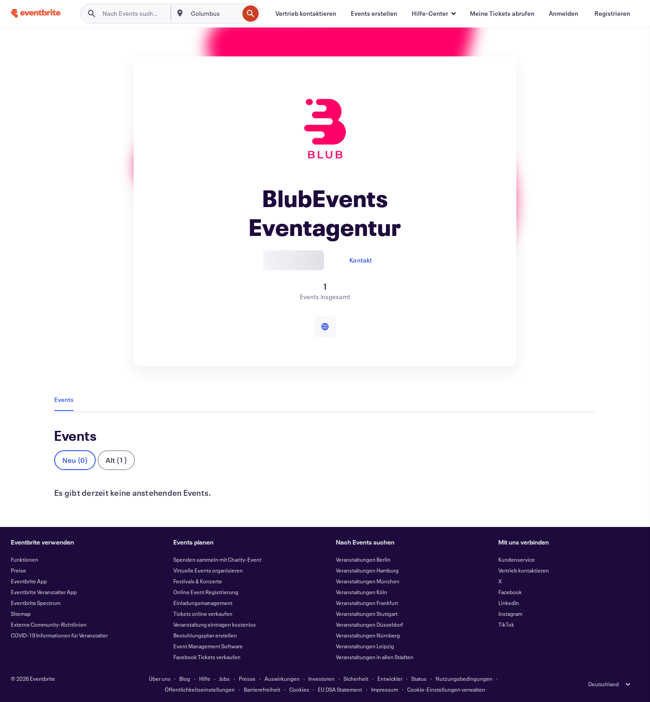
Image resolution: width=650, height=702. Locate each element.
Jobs (224, 678)
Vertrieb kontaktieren (523, 570)
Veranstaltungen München (367, 581)
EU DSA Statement (340, 689)
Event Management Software (208, 646)
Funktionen (24, 559)
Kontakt (360, 260)
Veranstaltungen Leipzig (365, 646)
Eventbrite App (29, 581)
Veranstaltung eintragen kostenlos (214, 624)
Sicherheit (356, 678)
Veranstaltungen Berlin (363, 559)
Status (419, 678)
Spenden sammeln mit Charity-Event (217, 559)
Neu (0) (75, 460)
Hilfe (204, 678)
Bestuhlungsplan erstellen (205, 635)
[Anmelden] (563, 14)
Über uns (160, 678)
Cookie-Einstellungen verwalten (446, 689)
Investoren (321, 678)
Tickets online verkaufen (202, 613)
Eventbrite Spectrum (35, 602)
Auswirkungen (282, 678)
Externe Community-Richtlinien (49, 624)
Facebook (510, 592)
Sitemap (21, 613)
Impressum (384, 689)
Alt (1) (116, 460)
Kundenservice (516, 559)
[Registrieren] (612, 14)
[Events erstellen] (374, 14)
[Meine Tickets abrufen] (502, 14)
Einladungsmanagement (202, 602)
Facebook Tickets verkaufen (207, 656)
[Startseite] (35, 13)
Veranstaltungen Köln (361, 592)
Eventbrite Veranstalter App (44, 592)
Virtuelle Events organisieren (208, 570)
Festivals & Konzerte (197, 581)
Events (64, 399)
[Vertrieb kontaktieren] (306, 14)
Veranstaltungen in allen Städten (374, 656)
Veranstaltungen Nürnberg (368, 635)
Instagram (510, 613)
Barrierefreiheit (262, 689)
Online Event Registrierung (205, 592)
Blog (184, 678)
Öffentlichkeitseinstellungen (200, 689)
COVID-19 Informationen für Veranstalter (59, 635)
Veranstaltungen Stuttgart (367, 613)
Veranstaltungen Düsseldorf (369, 624)
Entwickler (390, 678)
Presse (247, 678)
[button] (433, 13)
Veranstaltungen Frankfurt (367, 602)
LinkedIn (508, 602)
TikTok (506, 624)
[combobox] (214, 13)
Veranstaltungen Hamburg (367, 570)
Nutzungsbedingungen (464, 678)
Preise (18, 570)
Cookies (299, 689)
